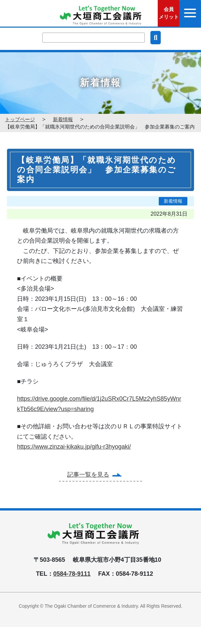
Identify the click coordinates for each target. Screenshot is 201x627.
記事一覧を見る (88, 474)
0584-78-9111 (72, 573)
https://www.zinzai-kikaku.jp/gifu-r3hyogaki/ (74, 446)
